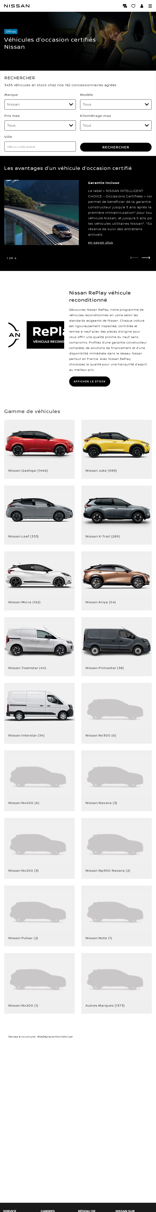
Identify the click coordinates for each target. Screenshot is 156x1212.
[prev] (134, 257)
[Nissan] (16, 6)
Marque (11, 94)
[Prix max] (40, 125)
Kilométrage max (95, 115)
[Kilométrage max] (116, 125)
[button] (150, 6)
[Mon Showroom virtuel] (133, 6)
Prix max (12, 115)
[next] (146, 257)
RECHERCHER (115, 147)
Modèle (86, 94)
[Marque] (40, 104)
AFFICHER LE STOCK (90, 381)
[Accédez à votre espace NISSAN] (142, 6)
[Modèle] (116, 104)
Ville (8, 136)
